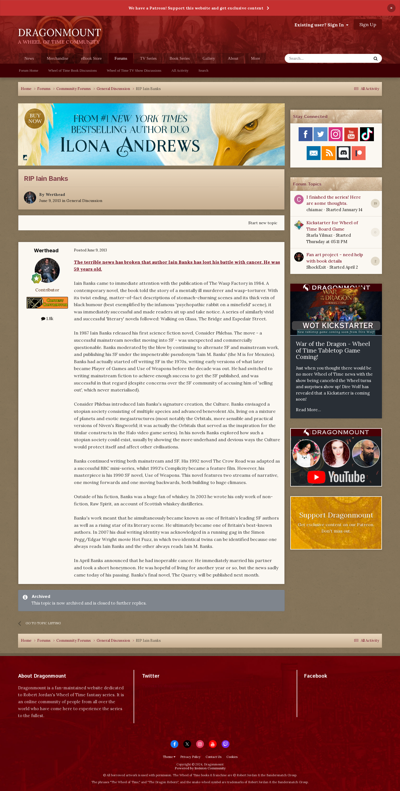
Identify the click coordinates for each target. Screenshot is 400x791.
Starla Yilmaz (319, 235)
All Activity (180, 70)
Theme (169, 757)
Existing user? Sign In (321, 25)
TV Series (148, 58)
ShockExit (316, 267)
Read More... (308, 409)
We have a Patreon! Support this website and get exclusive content (195, 8)
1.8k (47, 318)
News (29, 58)
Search (203, 70)
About (233, 58)
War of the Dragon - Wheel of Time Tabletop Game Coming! (333, 350)
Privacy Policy (190, 757)
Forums (120, 60)
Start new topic (262, 222)
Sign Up (367, 24)
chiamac (314, 209)
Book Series (179, 58)
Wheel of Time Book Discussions (72, 70)
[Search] (314, 58)
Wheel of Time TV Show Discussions (134, 70)
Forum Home (28, 70)
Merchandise (57, 58)
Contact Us (213, 757)
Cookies (232, 757)
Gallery (208, 58)
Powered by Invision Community (200, 768)
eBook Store (91, 58)
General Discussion (84, 200)
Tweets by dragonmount (166, 685)
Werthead (55, 194)
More (255, 58)
